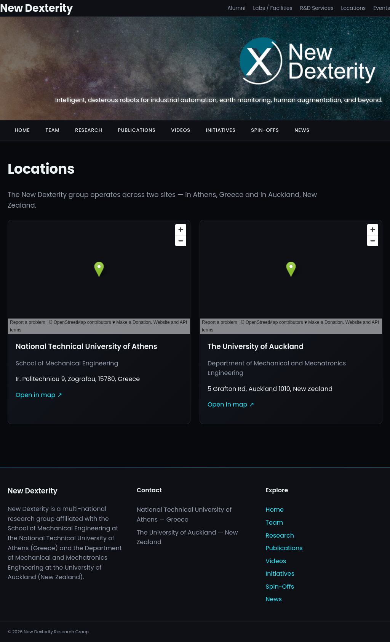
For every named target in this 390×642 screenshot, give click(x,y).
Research (88, 130)
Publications (136, 130)
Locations (353, 8)
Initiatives (221, 130)
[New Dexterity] (308, 62)
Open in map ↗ (39, 395)
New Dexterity (36, 8)
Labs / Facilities (272, 8)
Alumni (236, 8)
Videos (180, 130)
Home (22, 130)
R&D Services (317, 8)
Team (52, 130)
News (302, 130)
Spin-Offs (265, 130)
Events (381, 8)
